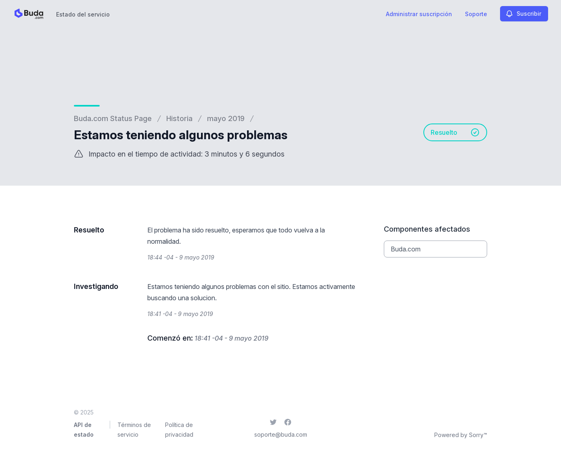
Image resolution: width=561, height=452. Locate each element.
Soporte (476, 13)
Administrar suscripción (419, 13)
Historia (179, 118)
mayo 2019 (226, 118)
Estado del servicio (83, 14)
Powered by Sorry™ (460, 434)
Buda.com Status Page (113, 118)
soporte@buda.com (280, 434)
